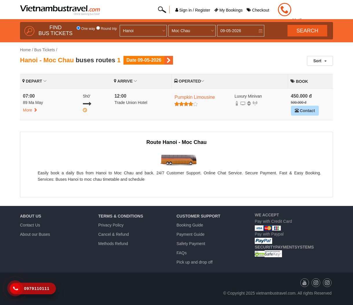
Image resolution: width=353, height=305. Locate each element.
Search (307, 31)
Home (25, 50)
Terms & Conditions (120, 216)
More (30, 110)
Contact (305, 110)
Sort (320, 61)
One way (86, 29)
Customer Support (198, 216)
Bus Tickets (44, 50)
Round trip (106, 29)
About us (30, 216)
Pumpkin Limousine (194, 97)
